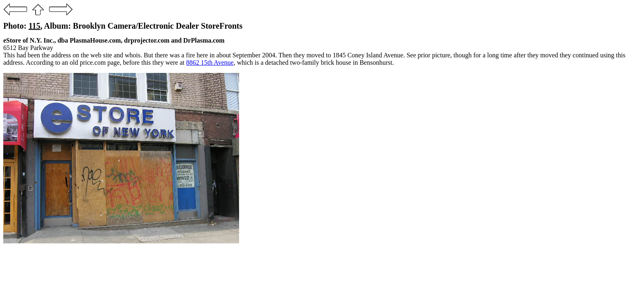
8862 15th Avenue (210, 62)
